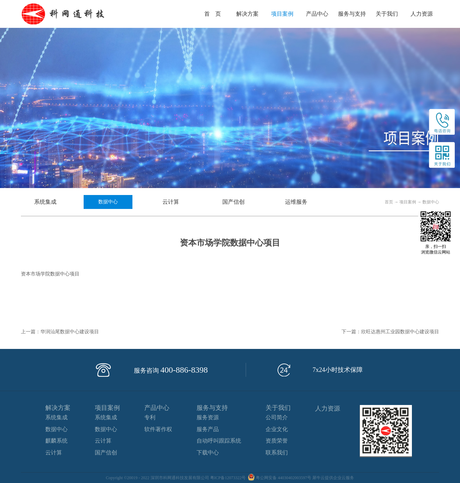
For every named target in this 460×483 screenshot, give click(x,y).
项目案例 (407, 202)
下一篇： (390, 331)
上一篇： (60, 331)
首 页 (212, 14)
